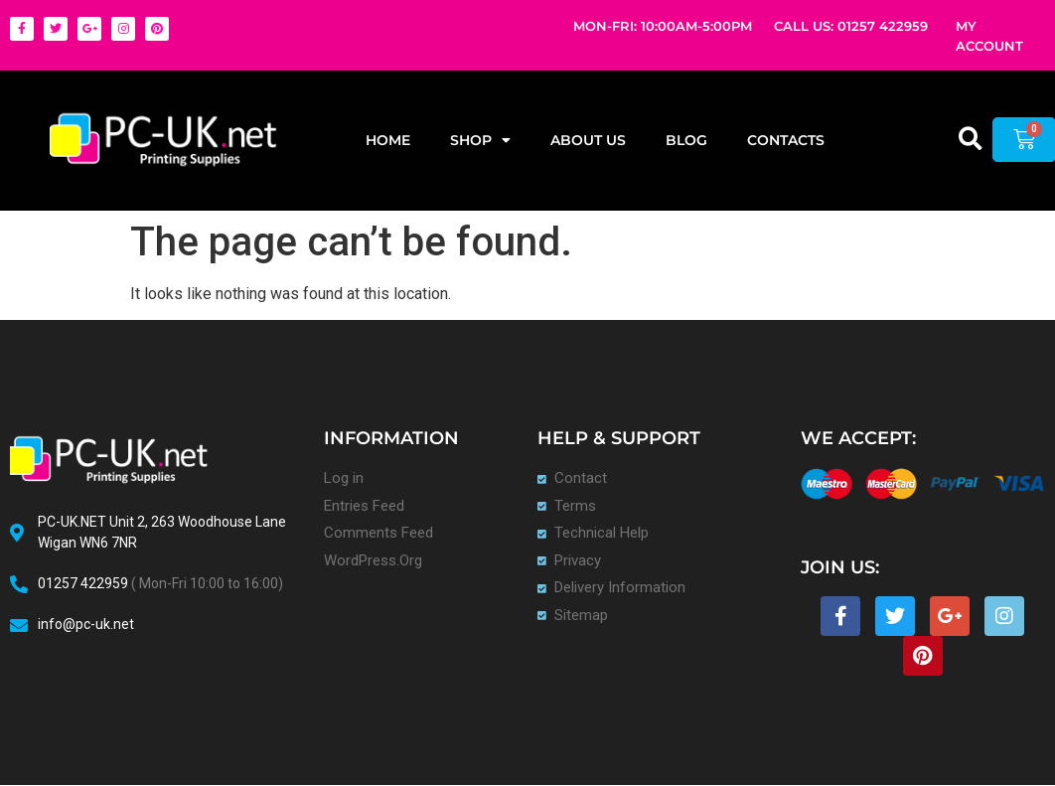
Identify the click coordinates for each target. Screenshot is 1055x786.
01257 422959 (882, 26)
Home (388, 140)
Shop (480, 140)
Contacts (786, 140)
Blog (686, 140)
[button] (971, 138)
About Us (588, 140)
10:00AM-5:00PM (696, 26)
